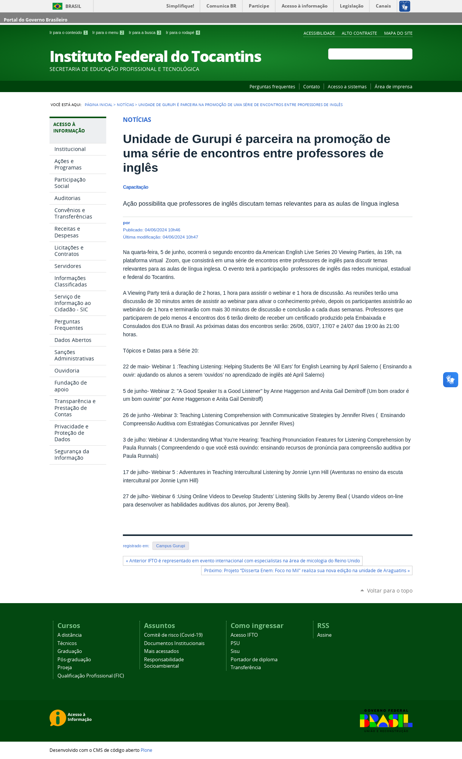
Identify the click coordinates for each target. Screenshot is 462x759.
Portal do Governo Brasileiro (35, 20)
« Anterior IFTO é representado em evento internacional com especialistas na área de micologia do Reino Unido (243, 560)
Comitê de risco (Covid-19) (173, 635)
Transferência (246, 667)
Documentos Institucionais (174, 643)
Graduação (69, 651)
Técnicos (67, 643)
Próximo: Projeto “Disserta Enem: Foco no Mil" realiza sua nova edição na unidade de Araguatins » (307, 570)
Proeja (64, 667)
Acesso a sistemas (347, 86)
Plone (146, 750)
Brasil (73, 6)
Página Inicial (98, 104)
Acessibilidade (319, 33)
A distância (69, 635)
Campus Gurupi (170, 545)
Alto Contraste (359, 33)
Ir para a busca (146, 32)
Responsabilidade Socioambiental (164, 662)
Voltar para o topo (389, 590)
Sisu (235, 651)
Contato (311, 86)
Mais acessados (161, 651)
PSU (235, 643)
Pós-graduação (74, 659)
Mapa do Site (398, 33)
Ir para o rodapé (183, 32)
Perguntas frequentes (272, 86)
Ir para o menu (109, 32)
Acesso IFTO (244, 635)
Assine (324, 635)
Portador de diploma (254, 659)
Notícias (125, 104)
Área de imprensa (393, 86)
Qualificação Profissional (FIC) (90, 676)
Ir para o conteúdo (69, 32)
